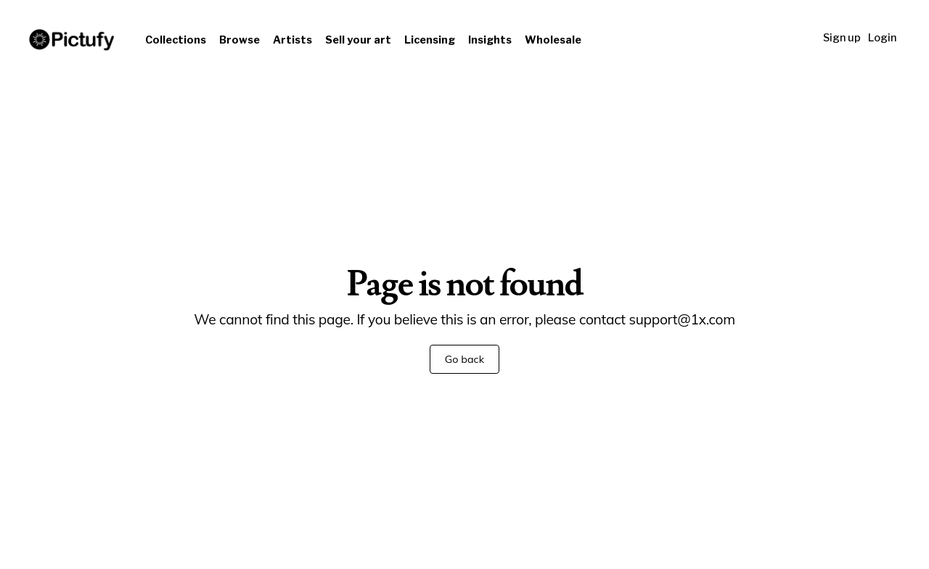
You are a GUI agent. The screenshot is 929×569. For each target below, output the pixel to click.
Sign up (842, 37)
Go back (464, 359)
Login (882, 37)
